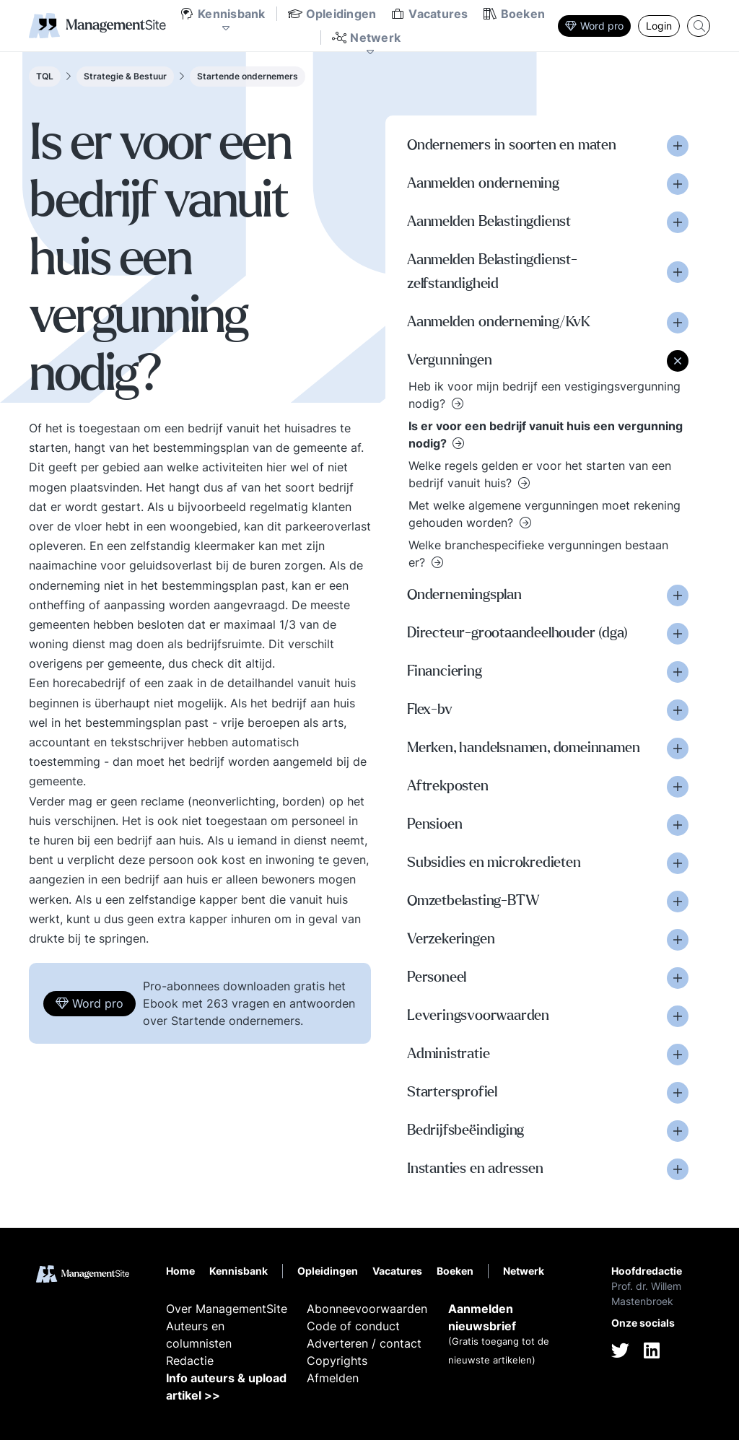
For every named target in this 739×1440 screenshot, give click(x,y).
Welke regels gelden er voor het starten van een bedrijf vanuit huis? (539, 474)
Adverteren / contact (364, 1343)
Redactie (190, 1360)
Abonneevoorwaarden (367, 1308)
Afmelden (333, 1378)
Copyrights (337, 1360)
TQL (44, 76)
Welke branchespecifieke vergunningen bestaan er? (538, 554)
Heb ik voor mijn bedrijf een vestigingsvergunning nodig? (544, 395)
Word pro (594, 25)
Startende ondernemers (247, 76)
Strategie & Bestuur (125, 76)
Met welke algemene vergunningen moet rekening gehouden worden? (544, 514)
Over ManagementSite (226, 1308)
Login (659, 25)
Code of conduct (353, 1326)
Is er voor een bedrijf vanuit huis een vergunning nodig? (545, 434)
